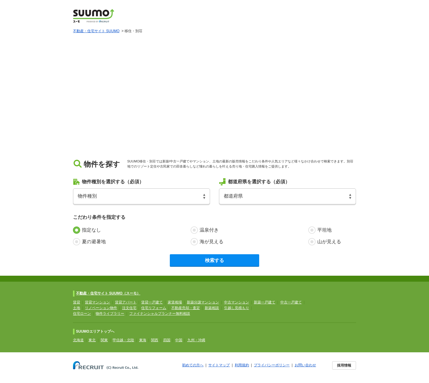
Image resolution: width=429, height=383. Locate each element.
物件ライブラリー (110, 313)
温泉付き (209, 229)
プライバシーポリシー (272, 365)
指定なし (91, 229)
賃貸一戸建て (152, 302)
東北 (92, 340)
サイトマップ (219, 365)
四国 (166, 340)
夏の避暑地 (94, 241)
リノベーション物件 (101, 308)
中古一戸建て (291, 302)
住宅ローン (82, 313)
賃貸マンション (97, 302)
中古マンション (236, 302)
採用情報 (344, 365)
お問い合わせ (305, 365)
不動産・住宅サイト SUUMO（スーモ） (108, 293)
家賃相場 (175, 302)
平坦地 (324, 229)
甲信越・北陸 (123, 340)
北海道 (78, 340)
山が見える (329, 241)
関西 (154, 340)
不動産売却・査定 (185, 308)
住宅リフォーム (153, 308)
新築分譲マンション (203, 302)
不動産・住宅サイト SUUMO (96, 31)
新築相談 (212, 308)
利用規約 (242, 365)
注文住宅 (129, 308)
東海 (142, 340)
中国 (178, 340)
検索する (214, 260)
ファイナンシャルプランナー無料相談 (159, 313)
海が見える (211, 241)
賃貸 (76, 302)
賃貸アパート (125, 302)
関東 (104, 340)
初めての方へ (192, 365)
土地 (76, 308)
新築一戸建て (264, 302)
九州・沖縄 (196, 340)
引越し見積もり (236, 308)
